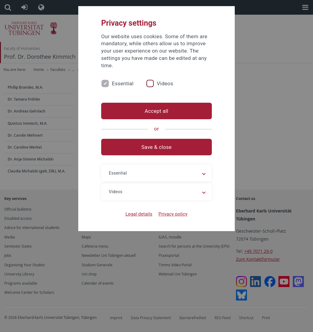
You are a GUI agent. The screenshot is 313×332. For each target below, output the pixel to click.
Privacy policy (172, 214)
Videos (165, 83)
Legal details (139, 214)
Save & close (157, 147)
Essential (123, 83)
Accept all (156, 111)
